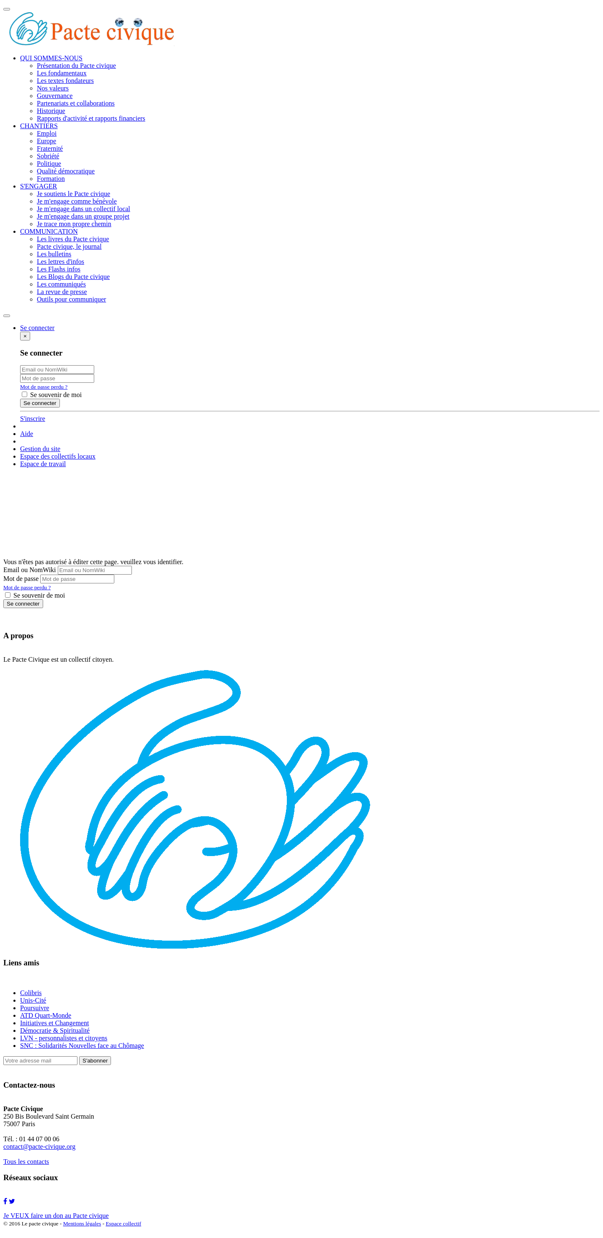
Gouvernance (54, 95)
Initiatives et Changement (54, 1023)
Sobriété (48, 156)
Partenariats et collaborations (76, 103)
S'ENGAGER (38, 186)
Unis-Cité (33, 1000)
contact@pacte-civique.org (39, 1146)
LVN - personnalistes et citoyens (63, 1038)
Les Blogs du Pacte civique (73, 276)
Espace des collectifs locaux (57, 456)
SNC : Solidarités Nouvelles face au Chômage (82, 1045)
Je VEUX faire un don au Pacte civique (56, 1215)
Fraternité (50, 148)
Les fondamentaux (62, 73)
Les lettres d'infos (60, 261)
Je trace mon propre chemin (74, 223)
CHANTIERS (39, 125)
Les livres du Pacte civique (73, 238)
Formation (51, 178)
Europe (46, 140)
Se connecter (23, 604)
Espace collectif (123, 1223)
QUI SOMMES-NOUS (51, 58)
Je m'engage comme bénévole (77, 201)
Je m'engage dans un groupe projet (83, 216)
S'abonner (95, 1060)
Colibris (31, 992)
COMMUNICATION (49, 231)
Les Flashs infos (58, 269)
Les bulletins (54, 254)
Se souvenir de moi (52, 394)
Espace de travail (43, 463)
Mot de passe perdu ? (43, 387)
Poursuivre (34, 1007)
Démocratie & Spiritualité (55, 1030)
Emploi (47, 133)
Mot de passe (21, 578)
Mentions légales (82, 1223)
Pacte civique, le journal (69, 246)
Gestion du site (40, 448)
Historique (51, 110)
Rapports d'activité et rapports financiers (91, 118)
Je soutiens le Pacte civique (73, 193)
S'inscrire (32, 418)
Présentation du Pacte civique (76, 65)
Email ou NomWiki (29, 569)
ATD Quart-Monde (45, 1015)
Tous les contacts (26, 1161)
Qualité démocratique (66, 171)
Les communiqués (61, 284)
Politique (49, 163)
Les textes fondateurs (65, 80)
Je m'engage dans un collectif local (83, 208)
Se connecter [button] (37, 327)
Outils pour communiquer (71, 299)
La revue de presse (62, 291)
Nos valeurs (53, 88)
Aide (26, 433)
